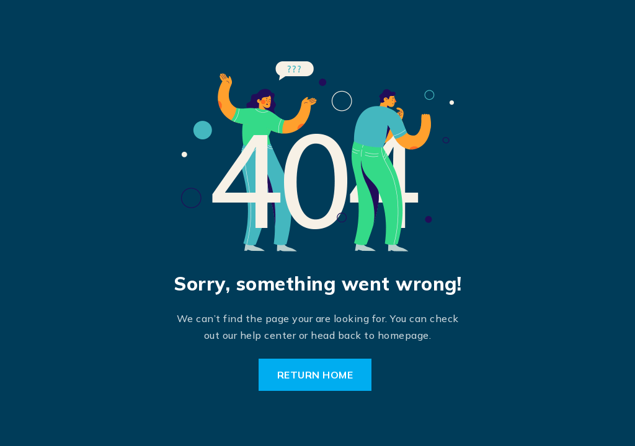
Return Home (315, 375)
